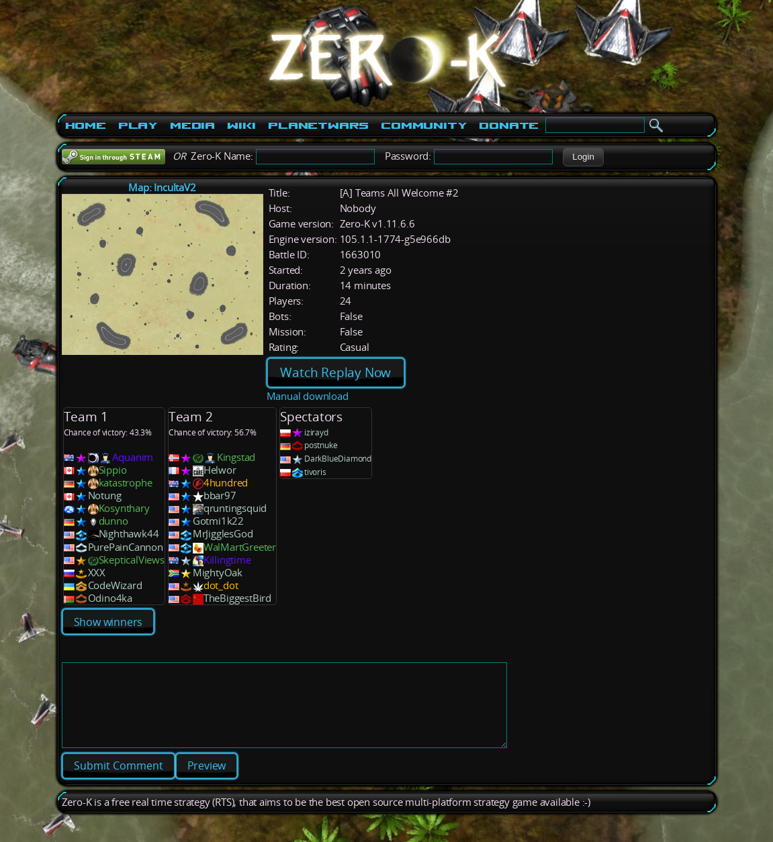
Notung (105, 495)
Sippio (113, 470)
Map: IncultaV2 (161, 187)
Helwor (219, 470)
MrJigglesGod (223, 533)
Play (138, 125)
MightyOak (217, 572)
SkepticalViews (132, 560)
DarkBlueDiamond (337, 458)
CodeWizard (115, 585)
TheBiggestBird (237, 598)
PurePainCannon (125, 547)
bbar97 (219, 495)
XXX (96, 572)
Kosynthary (124, 508)
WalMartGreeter (239, 547)
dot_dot (220, 585)
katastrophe (125, 482)
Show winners (108, 622)
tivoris (315, 472)
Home (85, 125)
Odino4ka (110, 598)
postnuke (320, 445)
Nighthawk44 (129, 533)
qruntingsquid (235, 508)
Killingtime (227, 560)
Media (192, 125)
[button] (583, 157)
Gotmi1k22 (218, 521)
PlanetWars (318, 125)
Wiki (241, 125)
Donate (509, 125)
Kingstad (236, 457)
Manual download (308, 396)
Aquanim (133, 457)
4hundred (225, 482)
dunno (113, 521)
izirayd (316, 432)
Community (424, 125)
